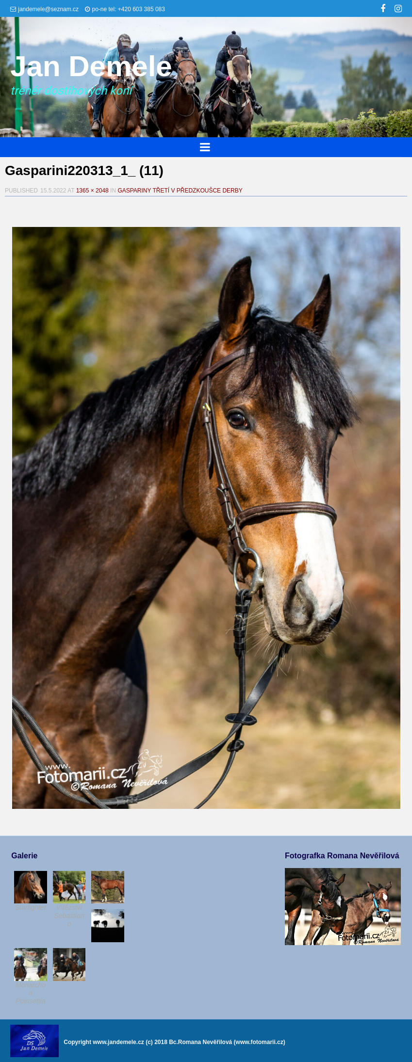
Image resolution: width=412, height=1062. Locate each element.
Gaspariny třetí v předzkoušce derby (179, 190)
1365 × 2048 (92, 190)
